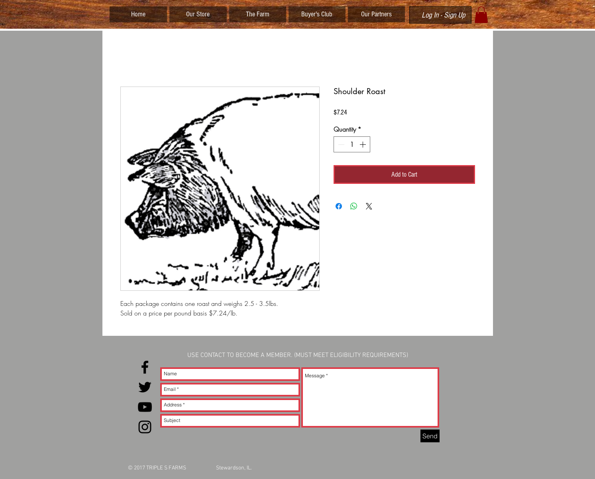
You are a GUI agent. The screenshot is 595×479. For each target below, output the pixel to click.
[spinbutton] (352, 144)
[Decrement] (340, 144)
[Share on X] (369, 206)
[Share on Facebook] (339, 206)
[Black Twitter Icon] (144, 387)
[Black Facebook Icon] (144, 367)
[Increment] (363, 144)
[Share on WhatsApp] (354, 206)
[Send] (430, 436)
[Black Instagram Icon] (144, 427)
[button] (481, 14)
